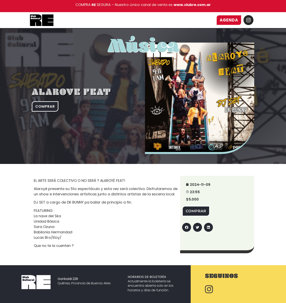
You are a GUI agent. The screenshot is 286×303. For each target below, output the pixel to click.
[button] (186, 227)
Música (143, 50)
